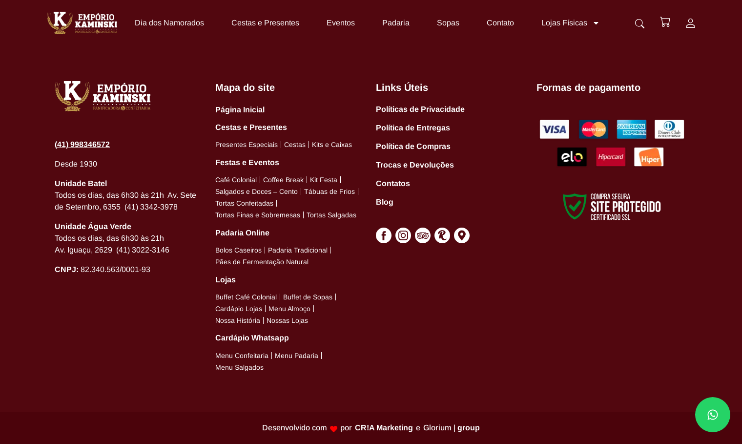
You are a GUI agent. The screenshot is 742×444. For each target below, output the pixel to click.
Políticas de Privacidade (420, 109)
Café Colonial (236, 180)
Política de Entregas (413, 128)
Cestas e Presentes (263, 23)
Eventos (339, 23)
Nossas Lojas (287, 320)
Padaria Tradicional (298, 250)
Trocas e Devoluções (415, 165)
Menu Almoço (289, 309)
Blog (384, 202)
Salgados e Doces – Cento (256, 191)
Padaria (394, 23)
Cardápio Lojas (238, 309)
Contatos (393, 183)
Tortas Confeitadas (244, 203)
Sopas (446, 23)
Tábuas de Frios (329, 191)
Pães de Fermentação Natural (262, 262)
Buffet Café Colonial (246, 297)
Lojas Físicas (568, 23)
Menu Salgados (239, 367)
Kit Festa (323, 180)
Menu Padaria (296, 355)
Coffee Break (283, 180)
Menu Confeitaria (241, 355)
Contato (498, 23)
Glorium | (451, 427)
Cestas (295, 144)
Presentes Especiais (246, 144)
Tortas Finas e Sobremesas (257, 215)
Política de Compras (413, 146)
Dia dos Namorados (167, 23)
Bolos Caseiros (238, 250)
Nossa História (237, 320)
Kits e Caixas (332, 144)
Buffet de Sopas (307, 297)
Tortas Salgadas (331, 215)
